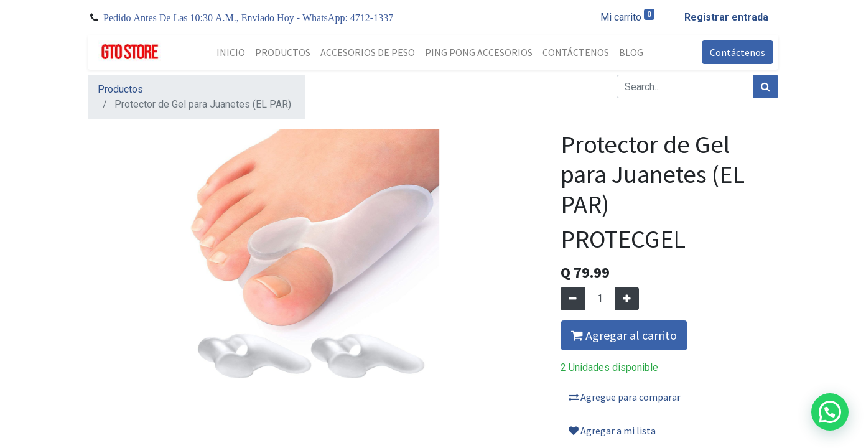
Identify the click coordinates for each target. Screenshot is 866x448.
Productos (120, 89)
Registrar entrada (726, 17)
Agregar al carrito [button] (624, 335)
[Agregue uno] (627, 298)
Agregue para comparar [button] (625, 397)
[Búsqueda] (765, 86)
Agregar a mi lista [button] (612, 430)
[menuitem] (231, 52)
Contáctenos (737, 52)
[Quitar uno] (573, 298)
